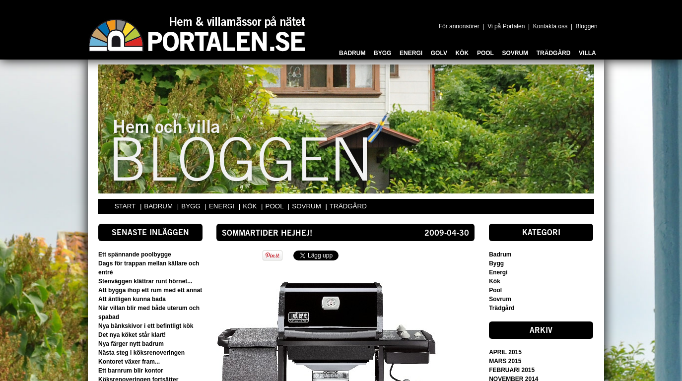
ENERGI (222, 206)
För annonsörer (459, 26)
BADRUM (159, 206)
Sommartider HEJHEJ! (267, 234)
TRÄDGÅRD (348, 206)
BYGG (191, 206)
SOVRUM (307, 206)
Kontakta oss (550, 26)
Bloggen (587, 26)
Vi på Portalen (506, 26)
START (125, 206)
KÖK (251, 206)
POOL (275, 206)
